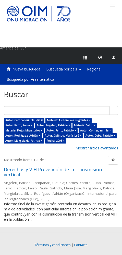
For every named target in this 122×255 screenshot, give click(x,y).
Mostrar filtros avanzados (97, 148)
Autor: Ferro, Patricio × (61, 130)
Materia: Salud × (84, 125)
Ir (114, 110)
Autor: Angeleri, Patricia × (53, 125)
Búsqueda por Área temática (30, 79)
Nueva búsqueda (26, 69)
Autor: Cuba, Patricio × (100, 135)
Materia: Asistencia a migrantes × (68, 120)
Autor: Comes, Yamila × (95, 130)
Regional (94, 69)
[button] (100, 57)
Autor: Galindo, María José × (63, 135)
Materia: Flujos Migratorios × (23, 130)
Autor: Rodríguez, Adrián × (22, 135)
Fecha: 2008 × (56, 140)
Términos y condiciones (52, 245)
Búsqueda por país (63, 69)
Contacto (81, 245)
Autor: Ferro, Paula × (18, 125)
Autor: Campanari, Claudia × (24, 120)
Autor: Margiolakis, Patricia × (23, 140)
